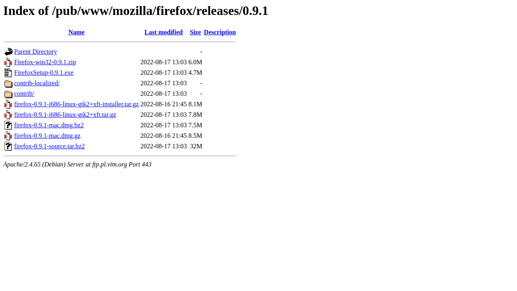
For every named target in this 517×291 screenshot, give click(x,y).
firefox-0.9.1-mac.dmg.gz (47, 135)
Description (220, 32)
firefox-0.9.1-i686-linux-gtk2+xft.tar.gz (65, 114)
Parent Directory (35, 51)
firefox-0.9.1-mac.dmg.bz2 (49, 125)
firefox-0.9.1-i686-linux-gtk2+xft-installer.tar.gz (76, 104)
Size (195, 32)
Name (76, 32)
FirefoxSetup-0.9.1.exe (44, 72)
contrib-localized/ (37, 83)
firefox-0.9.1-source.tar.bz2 (49, 146)
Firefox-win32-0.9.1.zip (45, 62)
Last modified (164, 32)
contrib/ (24, 93)
